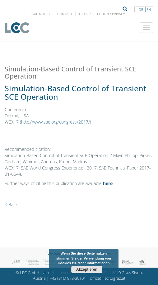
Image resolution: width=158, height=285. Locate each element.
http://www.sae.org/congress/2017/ (55, 122)
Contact (64, 13)
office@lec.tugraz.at (107, 278)
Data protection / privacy (102, 13)
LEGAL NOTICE (39, 13)
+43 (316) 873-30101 (68, 278)
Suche (125, 9)
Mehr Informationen (94, 263)
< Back (11, 204)
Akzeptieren (86, 269)
